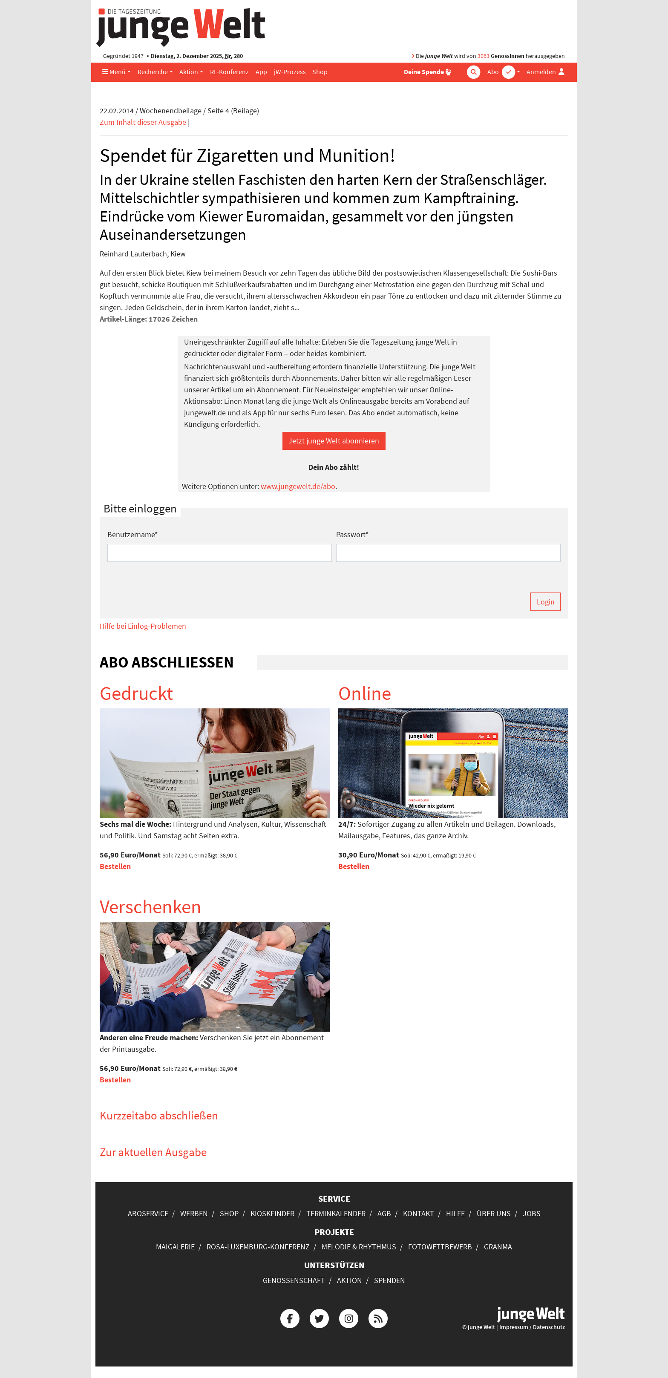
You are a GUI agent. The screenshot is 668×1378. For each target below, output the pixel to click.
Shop (320, 72)
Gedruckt (136, 693)
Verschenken (151, 906)
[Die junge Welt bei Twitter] (319, 1317)
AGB (384, 1213)
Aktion (188, 72)
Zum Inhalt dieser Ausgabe (143, 122)
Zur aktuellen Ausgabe (153, 1152)
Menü (114, 72)
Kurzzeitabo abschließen (159, 1115)
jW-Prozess (290, 72)
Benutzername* (132, 534)
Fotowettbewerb (440, 1246)
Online (364, 693)
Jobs (532, 1213)
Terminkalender (336, 1213)
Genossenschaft (294, 1280)
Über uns (494, 1213)
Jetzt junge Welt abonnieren (333, 441)
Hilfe (455, 1213)
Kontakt (418, 1213)
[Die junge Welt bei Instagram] (349, 1317)
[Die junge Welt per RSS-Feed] (378, 1317)
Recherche (153, 72)
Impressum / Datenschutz (532, 1327)
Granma (498, 1246)
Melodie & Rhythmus (359, 1246)
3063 (483, 56)
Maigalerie (175, 1246)
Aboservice (148, 1213)
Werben (194, 1213)
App (261, 72)
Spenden (389, 1280)
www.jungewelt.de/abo (298, 486)
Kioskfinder (272, 1213)
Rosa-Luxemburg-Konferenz (258, 1246)
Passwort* (352, 534)
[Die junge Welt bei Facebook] (290, 1317)
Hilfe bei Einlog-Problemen (143, 626)
